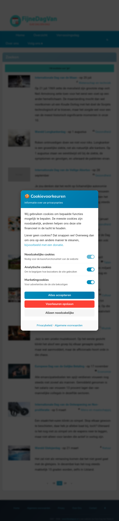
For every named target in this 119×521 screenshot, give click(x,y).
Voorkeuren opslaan (59, 304)
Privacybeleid (44, 325)
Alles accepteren (59, 295)
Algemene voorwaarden (68, 325)
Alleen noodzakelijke (59, 313)
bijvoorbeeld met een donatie (43, 245)
